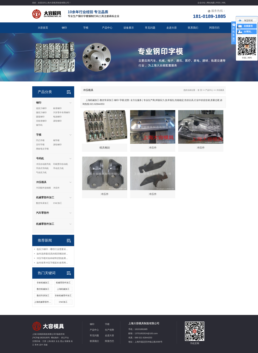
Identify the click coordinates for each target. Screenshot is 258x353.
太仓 (58, 341)
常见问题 (150, 27)
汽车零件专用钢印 (61, 112)
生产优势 (109, 329)
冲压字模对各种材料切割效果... (52, 258)
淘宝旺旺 (246, 20)
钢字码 (39, 125)
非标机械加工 (43, 282)
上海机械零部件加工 (43, 302)
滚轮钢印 (57, 121)
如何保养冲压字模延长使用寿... (52, 262)
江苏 (44, 341)
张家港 (67, 341)
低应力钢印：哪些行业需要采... (52, 249)
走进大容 (171, 27)
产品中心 (107, 27)
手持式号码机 (42, 168)
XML (224, 3)
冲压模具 (41, 182)
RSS (218, 3)
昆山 (62, 341)
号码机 (40, 158)
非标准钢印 (41, 121)
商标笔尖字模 (42, 149)
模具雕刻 (104, 147)
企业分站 (201, 3)
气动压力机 (41, 172)
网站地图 (211, 3)
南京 (53, 341)
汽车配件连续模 (43, 188)
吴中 (41, 345)
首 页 (200, 90)
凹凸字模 (40, 140)
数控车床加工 (42, 203)
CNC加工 (57, 203)
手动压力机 (58, 168)
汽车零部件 (42, 212)
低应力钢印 (41, 108)
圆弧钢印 (40, 116)
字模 (85, 27)
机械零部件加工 (45, 197)
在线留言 (248, 26)
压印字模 (40, 144)
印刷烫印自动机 (60, 164)
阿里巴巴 (214, 27)
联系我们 (193, 27)
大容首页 (43, 27)
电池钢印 (57, 116)
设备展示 (129, 27)
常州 (37, 345)
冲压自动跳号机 (43, 164)
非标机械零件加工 (63, 295)
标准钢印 (57, 108)
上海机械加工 (63, 289)
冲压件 (56, 188)
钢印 (64, 27)
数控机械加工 (43, 289)
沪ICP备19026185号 (41, 338)
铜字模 (56, 140)
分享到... (248, 31)
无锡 (45, 345)
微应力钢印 (41, 112)
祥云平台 (65, 338)
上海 (49, 341)
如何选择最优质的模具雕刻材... (52, 253)
